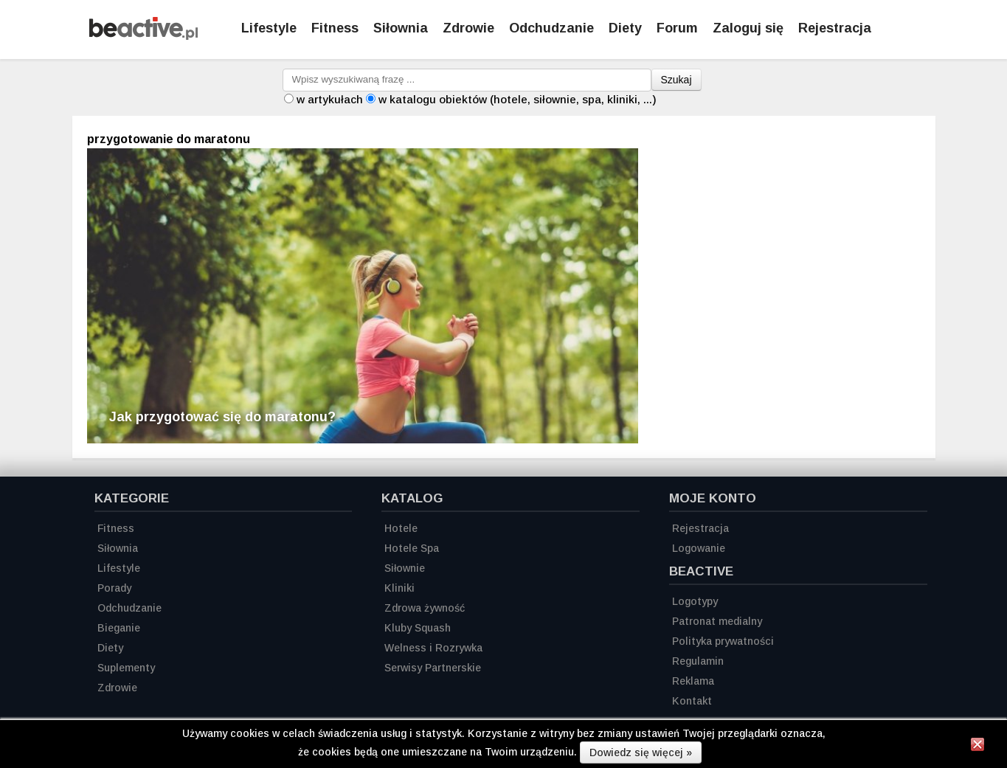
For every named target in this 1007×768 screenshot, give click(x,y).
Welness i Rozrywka (433, 648)
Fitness (335, 28)
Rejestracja (700, 528)
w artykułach (330, 99)
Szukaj (676, 80)
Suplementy (126, 668)
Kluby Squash (417, 628)
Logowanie (698, 548)
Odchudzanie (551, 28)
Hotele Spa (411, 548)
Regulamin (698, 661)
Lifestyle (269, 28)
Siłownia (400, 28)
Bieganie (118, 628)
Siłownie (404, 568)
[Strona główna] (143, 36)
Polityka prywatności (723, 641)
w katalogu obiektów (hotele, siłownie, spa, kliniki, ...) (517, 99)
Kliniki (399, 588)
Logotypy (695, 601)
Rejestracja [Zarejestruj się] (834, 28)
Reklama (693, 681)
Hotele (401, 528)
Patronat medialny (717, 621)
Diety (625, 28)
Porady (114, 588)
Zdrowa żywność (424, 608)
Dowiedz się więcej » (640, 752)
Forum (677, 28)
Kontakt (692, 701)
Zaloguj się (748, 28)
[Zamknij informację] (977, 746)
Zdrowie (468, 28)
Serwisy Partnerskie (432, 668)
